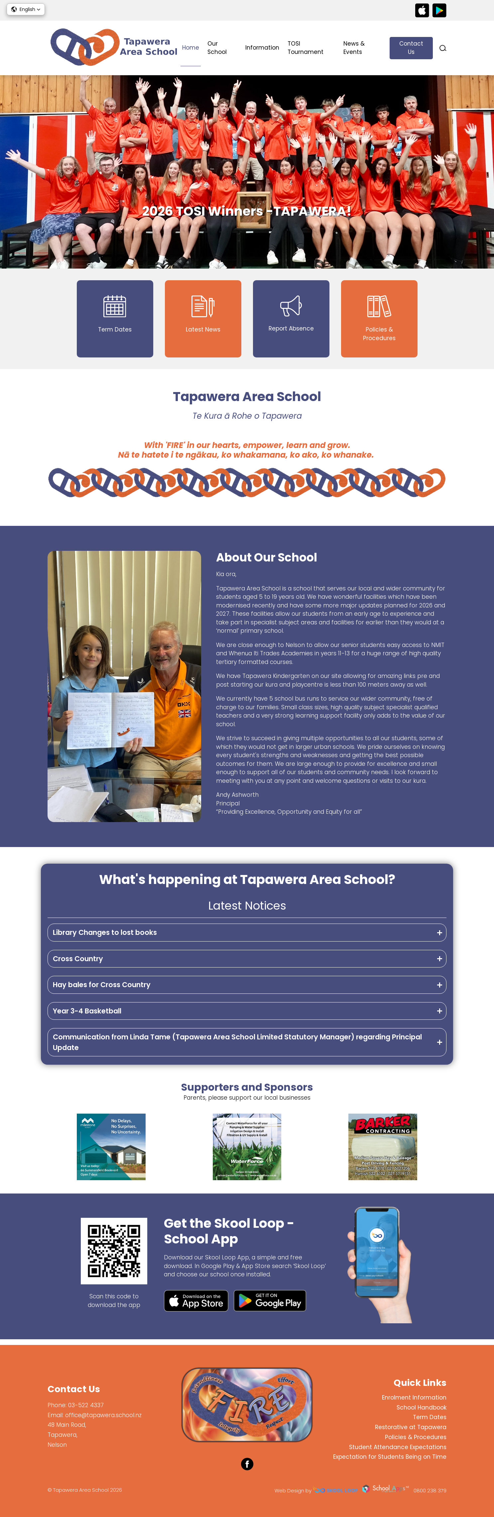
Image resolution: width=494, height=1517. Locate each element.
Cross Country (78, 964)
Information (262, 48)
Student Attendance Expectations (397, 1447)
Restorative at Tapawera (410, 1427)
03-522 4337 (86, 1405)
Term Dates (429, 1417)
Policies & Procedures (415, 1437)
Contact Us (411, 48)
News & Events (354, 48)
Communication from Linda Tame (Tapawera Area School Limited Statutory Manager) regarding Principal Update (237, 1047)
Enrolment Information (414, 1398)
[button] (26, 9)
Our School (217, 48)
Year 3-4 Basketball (87, 1016)
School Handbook (421, 1407)
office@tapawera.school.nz (103, 1415)
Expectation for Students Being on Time (389, 1457)
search (442, 48)
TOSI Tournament (305, 48)
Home (190, 48)
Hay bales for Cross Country (102, 989)
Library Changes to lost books (105, 937)
